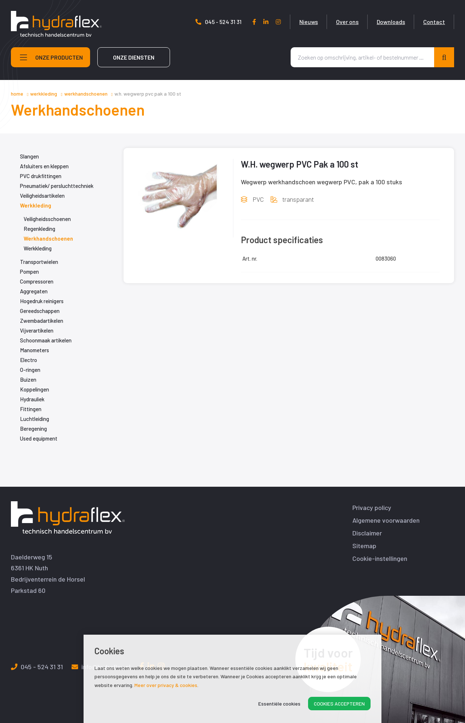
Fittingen (30, 409)
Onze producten (51, 57)
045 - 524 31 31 (218, 21)
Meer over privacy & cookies (165, 685)
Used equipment (38, 438)
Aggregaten (34, 291)
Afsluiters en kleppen (44, 166)
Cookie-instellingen (379, 558)
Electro (28, 360)
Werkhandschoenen (86, 94)
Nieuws (308, 21)
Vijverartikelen (36, 330)
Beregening (33, 428)
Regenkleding (39, 228)
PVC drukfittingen (40, 176)
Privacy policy (371, 507)
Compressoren (36, 281)
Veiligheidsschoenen (47, 219)
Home (17, 94)
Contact (434, 21)
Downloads (391, 21)
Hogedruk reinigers (42, 301)
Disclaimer (367, 533)
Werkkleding (43, 94)
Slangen (29, 156)
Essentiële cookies (279, 703)
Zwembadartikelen (41, 320)
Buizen (28, 379)
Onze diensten (133, 57)
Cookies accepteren (339, 703)
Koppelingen (34, 389)
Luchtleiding (34, 418)
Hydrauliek (32, 399)
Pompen (29, 271)
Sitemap (364, 546)
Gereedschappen (40, 311)
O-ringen (30, 369)
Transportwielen (39, 261)
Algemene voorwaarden (386, 520)
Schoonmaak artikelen (46, 340)
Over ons (347, 21)
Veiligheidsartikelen (42, 195)
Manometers (34, 350)
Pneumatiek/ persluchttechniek (56, 185)
